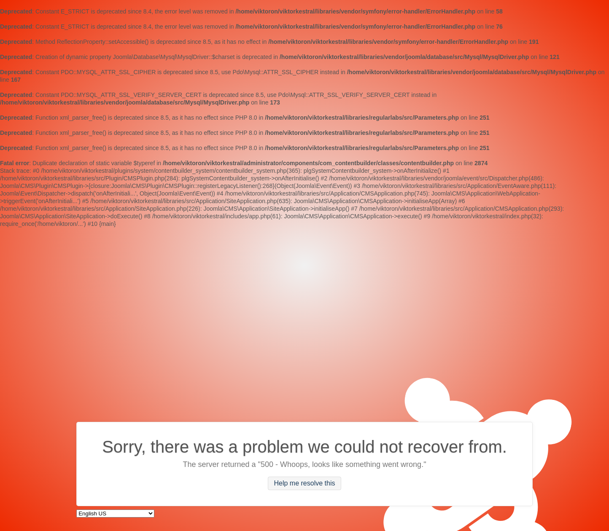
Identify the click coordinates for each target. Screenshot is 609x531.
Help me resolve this (304, 483)
